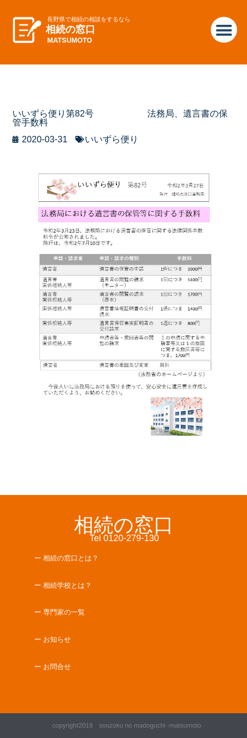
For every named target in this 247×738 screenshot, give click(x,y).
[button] (224, 30)
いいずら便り (111, 139)
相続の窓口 (70, 29)
